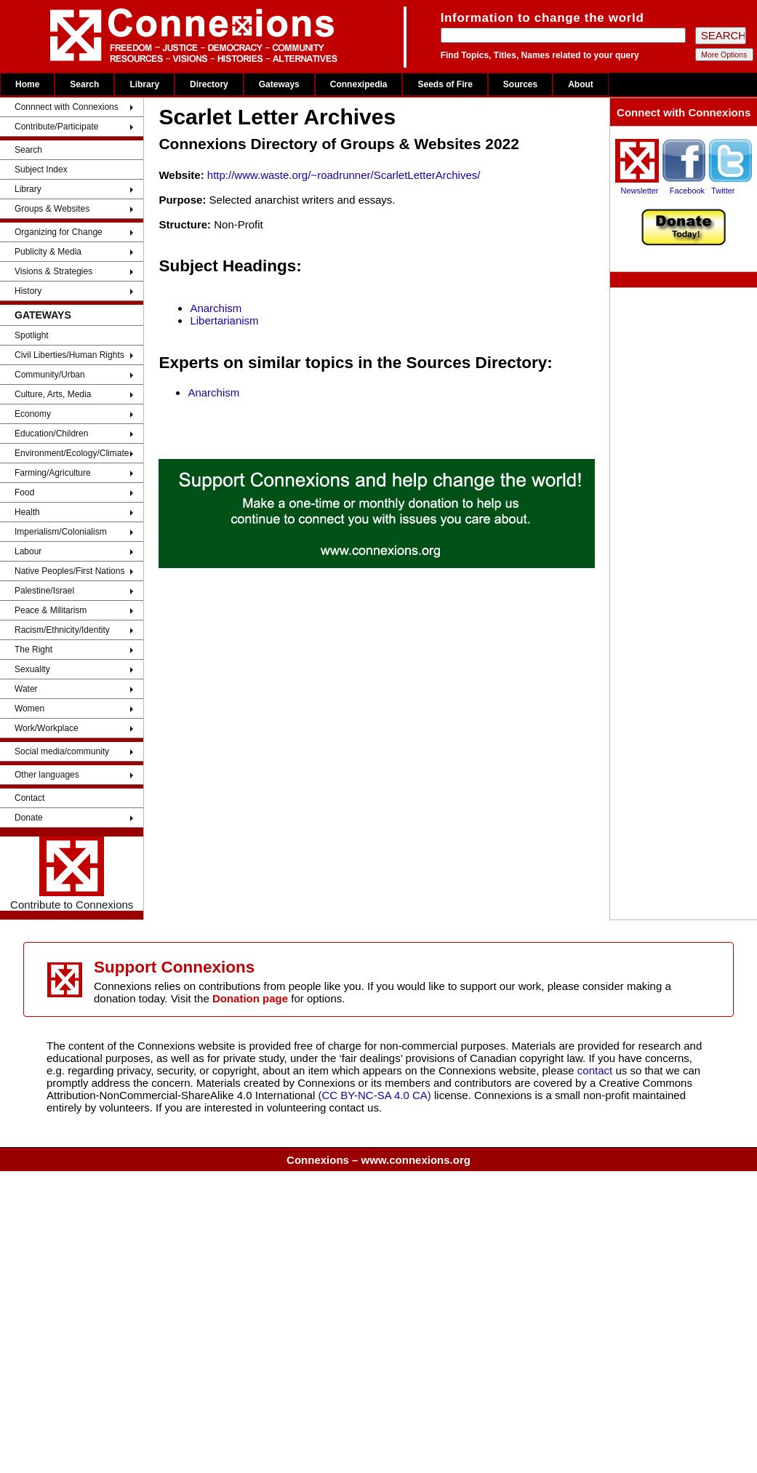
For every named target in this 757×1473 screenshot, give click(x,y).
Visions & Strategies (53, 271)
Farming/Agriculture (53, 473)
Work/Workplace (47, 728)
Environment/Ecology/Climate (72, 453)
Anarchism (215, 308)
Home (27, 84)
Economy (33, 414)
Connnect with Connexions (67, 107)
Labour (28, 551)
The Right (33, 649)
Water (26, 689)
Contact (29, 798)
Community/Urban (50, 375)
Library (144, 84)
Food (24, 492)
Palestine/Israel (44, 591)
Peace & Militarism (51, 610)
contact (596, 1070)
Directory (209, 84)
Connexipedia (359, 84)
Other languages (47, 775)
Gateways (279, 84)
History (28, 291)
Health (27, 512)
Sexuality (32, 669)
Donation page (250, 998)
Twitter (722, 190)
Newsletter (640, 190)
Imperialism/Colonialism (61, 532)
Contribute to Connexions (71, 874)
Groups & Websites (52, 209)
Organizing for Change (59, 232)
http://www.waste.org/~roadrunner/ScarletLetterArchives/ (344, 175)
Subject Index (41, 169)
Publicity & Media (48, 252)
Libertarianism (224, 320)
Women (29, 708)
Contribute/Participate (56, 126)
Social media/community (62, 751)
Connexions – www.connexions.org (378, 1160)
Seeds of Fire (444, 84)
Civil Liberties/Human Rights (69, 355)
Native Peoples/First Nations (69, 571)
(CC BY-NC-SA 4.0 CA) (375, 1095)
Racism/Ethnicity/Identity (62, 630)
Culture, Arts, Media (53, 394)
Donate (29, 818)
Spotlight (32, 335)
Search (84, 84)
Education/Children (51, 433)
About (580, 84)
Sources (520, 84)
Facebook (687, 190)
